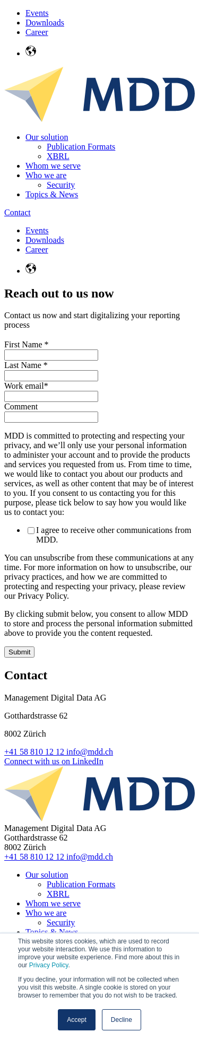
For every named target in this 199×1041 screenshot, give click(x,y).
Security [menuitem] (61, 184)
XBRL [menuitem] (58, 156)
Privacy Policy (48, 965)
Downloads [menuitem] (44, 22)
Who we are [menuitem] (45, 175)
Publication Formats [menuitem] (81, 146)
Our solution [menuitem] (46, 137)
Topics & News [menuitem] (51, 194)
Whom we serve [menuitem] (53, 165)
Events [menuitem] (37, 13)
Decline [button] (121, 1019)
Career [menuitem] (36, 32)
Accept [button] (76, 1019)
